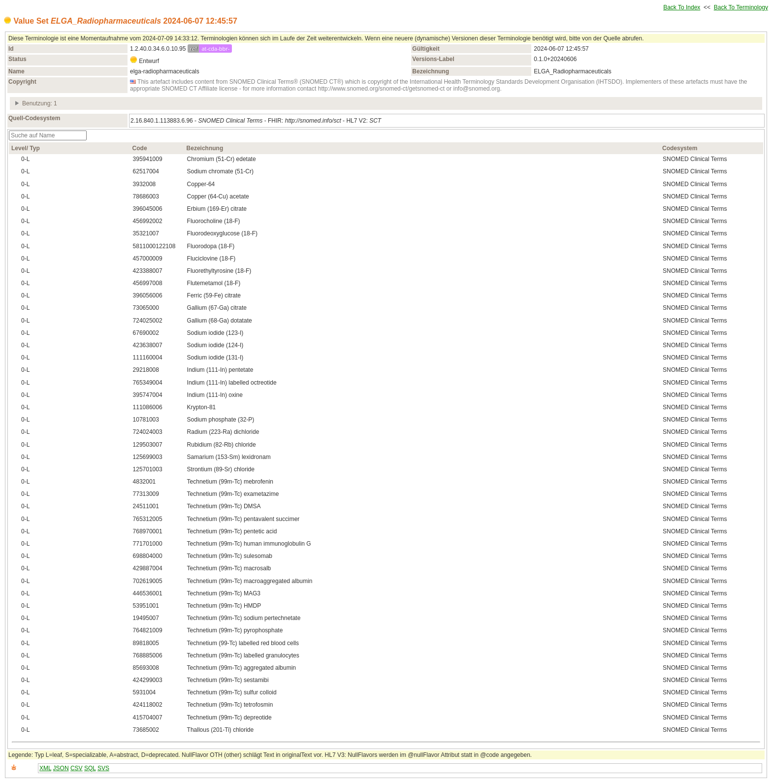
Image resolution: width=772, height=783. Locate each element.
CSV (76, 768)
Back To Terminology (741, 7)
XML (45, 768)
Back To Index (681, 7)
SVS (103, 768)
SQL (90, 768)
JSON (61, 768)
